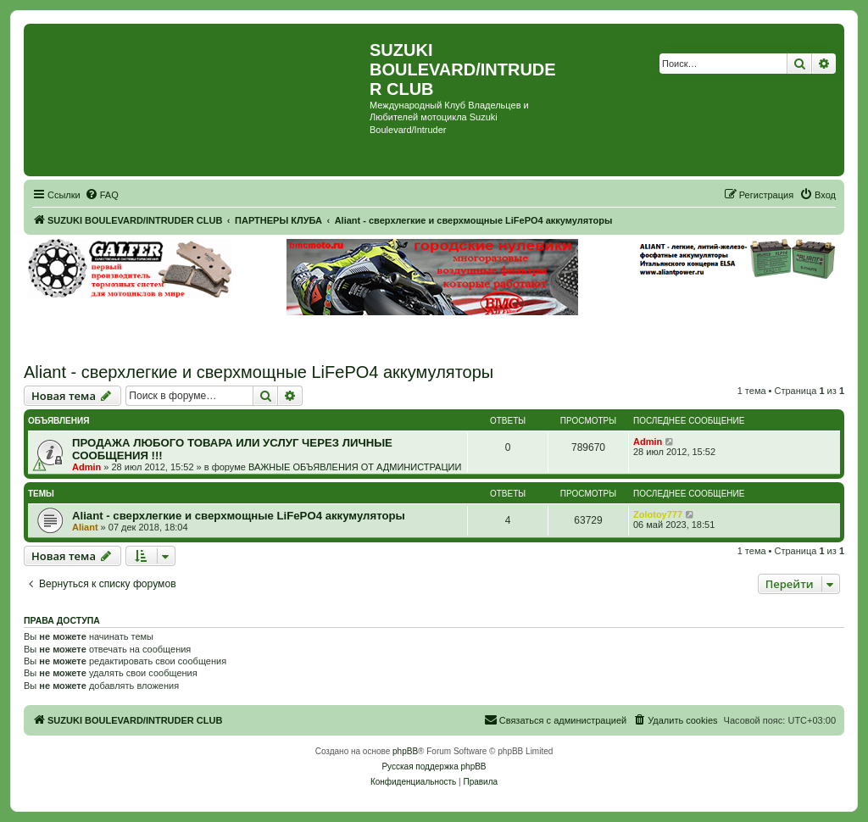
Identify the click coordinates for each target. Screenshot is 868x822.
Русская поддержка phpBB (433, 766)
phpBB (405, 751)
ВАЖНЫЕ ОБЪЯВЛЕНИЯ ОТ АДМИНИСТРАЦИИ (354, 467)
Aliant (85, 527)
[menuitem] (102, 195)
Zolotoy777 (657, 514)
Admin (86, 467)
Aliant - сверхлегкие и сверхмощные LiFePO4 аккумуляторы (258, 372)
